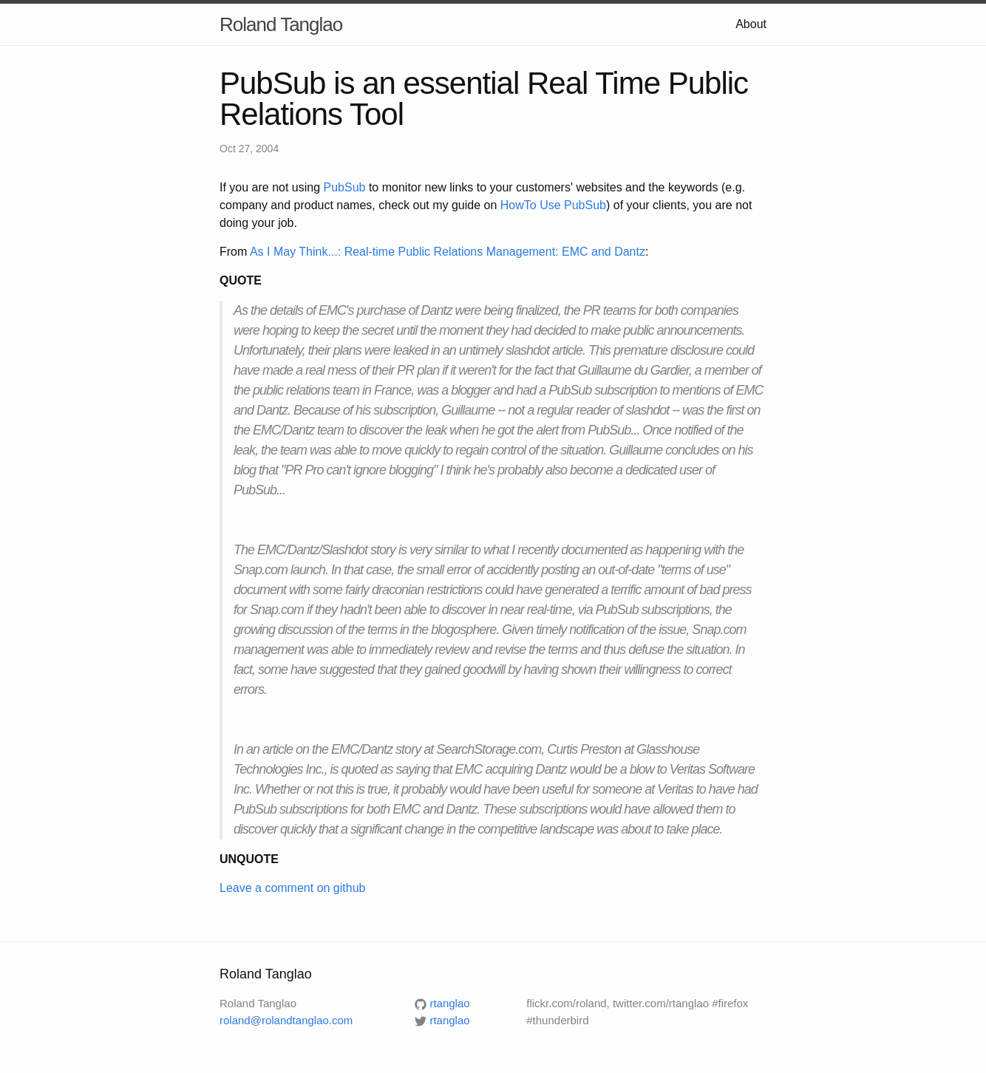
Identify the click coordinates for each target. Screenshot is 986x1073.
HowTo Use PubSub (553, 205)
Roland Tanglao (281, 24)
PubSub (345, 187)
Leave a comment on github (292, 888)
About (750, 24)
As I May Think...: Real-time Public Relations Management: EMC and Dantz (447, 251)
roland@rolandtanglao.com (286, 1020)
